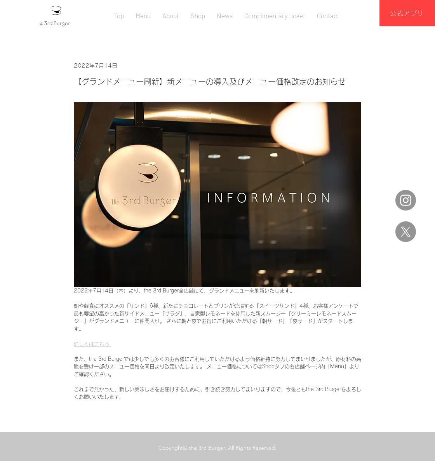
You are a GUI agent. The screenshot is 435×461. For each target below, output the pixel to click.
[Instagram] (405, 200)
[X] (405, 231)
